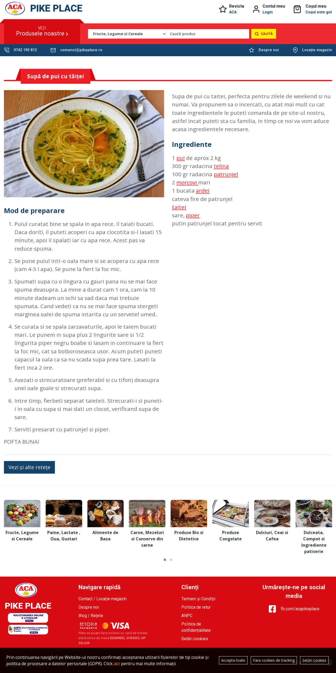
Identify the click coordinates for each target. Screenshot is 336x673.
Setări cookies (194, 638)
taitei (179, 207)
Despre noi (269, 50)
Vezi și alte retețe (29, 467)
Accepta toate (233, 660)
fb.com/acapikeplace (293, 609)
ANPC (186, 615)
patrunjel (226, 174)
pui (180, 158)
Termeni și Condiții (198, 598)
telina (221, 166)
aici (117, 663)
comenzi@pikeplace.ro (81, 50)
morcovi (187, 182)
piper (193, 215)
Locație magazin (317, 50)
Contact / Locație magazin (102, 598)
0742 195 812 (25, 50)
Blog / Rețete (90, 615)
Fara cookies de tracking (274, 660)
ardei (202, 190)
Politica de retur (196, 607)
